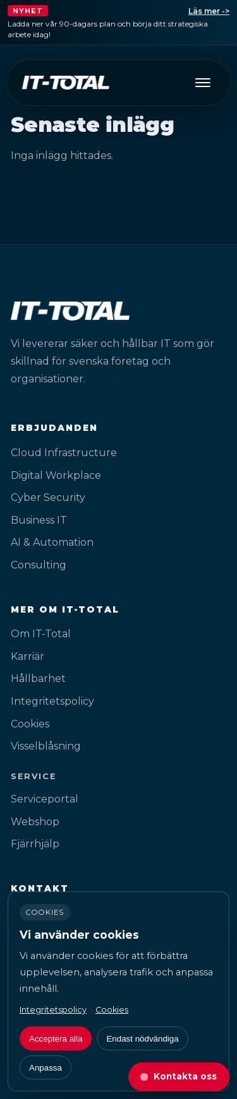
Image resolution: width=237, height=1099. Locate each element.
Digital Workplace (56, 475)
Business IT (39, 520)
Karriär (27, 656)
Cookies (30, 724)
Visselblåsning (46, 746)
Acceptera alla (55, 1038)
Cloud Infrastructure (64, 453)
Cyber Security (48, 497)
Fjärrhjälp (35, 844)
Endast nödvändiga (142, 1038)
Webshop (35, 822)
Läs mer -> (208, 11)
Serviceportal (44, 799)
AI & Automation (52, 542)
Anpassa (45, 1068)
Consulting (38, 565)
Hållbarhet (38, 679)
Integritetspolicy (52, 701)
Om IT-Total (41, 634)
